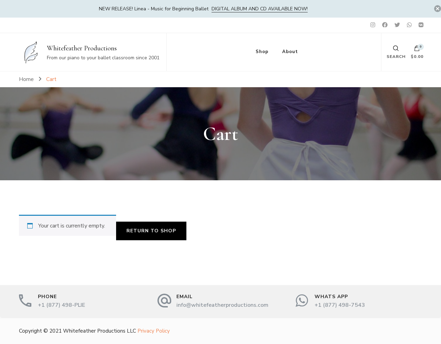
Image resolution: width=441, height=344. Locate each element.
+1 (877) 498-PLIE (61, 305)
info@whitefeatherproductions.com (222, 305)
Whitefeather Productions (82, 48)
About (290, 52)
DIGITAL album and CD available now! (260, 9)
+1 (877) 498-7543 (340, 305)
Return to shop (151, 230)
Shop (262, 52)
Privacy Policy (153, 330)
